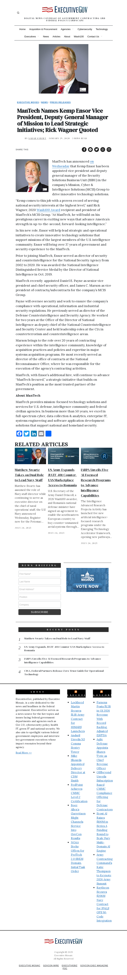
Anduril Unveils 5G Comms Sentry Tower (78, 739)
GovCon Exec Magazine (96, 961)
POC (64, 964)
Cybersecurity (85, 29)
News (46, 36)
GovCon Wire (50, 961)
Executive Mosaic (27, 961)
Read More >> (24, 748)
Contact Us (93, 36)
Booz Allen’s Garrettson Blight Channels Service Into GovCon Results (78, 817)
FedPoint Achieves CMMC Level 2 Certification (79, 789)
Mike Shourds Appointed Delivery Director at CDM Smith (78, 764)
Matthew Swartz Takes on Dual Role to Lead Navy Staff (29, 474)
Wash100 (79, 36)
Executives (30, 36)
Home (22, 29)
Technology (102, 29)
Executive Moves (28, 102)
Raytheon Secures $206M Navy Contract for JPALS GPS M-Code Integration (104, 900)
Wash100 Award (48, 210)
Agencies (66, 29)
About (67, 36)
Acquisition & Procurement (43, 29)
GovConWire (107, 690)
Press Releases (60, 102)
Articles (56, 36)
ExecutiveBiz (83, 690)
